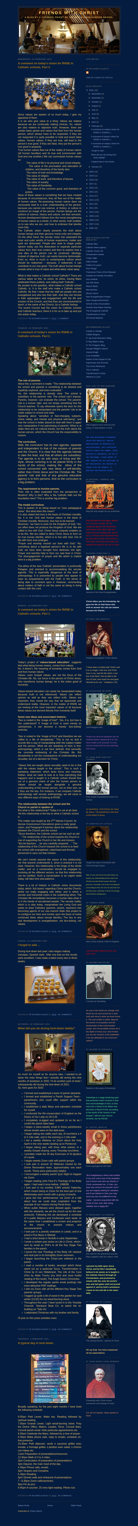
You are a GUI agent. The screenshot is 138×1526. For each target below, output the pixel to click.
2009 (91, 216)
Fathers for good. (93, 265)
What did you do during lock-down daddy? (46, 1028)
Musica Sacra (92, 293)
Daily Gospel (92, 261)
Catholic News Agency (96, 247)
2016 (91, 188)
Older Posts (76, 1505)
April (94, 122)
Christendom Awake (95, 254)
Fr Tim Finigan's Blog (95, 345)
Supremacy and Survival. (97, 363)
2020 (91, 172)
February (96, 126)
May (94, 118)
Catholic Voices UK (94, 251)
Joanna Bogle (92, 352)
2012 (91, 204)
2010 (91, 212)
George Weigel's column (97, 348)
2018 (91, 180)
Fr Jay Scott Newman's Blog (98, 338)
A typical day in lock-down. (36, 1343)
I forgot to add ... (29, 945)
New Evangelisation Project (98, 297)
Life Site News (92, 282)
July (94, 110)
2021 (91, 90)
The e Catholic (92, 370)
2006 (91, 228)
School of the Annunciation (98, 304)
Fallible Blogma (93, 334)
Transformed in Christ (95, 314)
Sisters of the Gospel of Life (98, 359)
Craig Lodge (91, 258)
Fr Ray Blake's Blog (95, 341)
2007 (91, 224)
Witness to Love (93, 377)
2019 (91, 176)
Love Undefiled (93, 356)
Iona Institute (92, 279)
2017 (91, 184)
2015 (91, 192)
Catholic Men (92, 244)
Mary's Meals (92, 286)
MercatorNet (91, 290)
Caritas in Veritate (94, 331)
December (96, 94)
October (95, 102)
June (94, 114)
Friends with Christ (69, 12)
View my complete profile (99, 78)
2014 (91, 196)
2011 (91, 208)
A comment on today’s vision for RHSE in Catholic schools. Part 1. (45, 611)
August (95, 106)
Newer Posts (23, 1505)
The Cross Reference (95, 366)
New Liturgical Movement (97, 300)
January (95, 167)
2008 (91, 220)
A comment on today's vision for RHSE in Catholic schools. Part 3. (45, 65)
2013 (91, 200)
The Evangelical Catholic (97, 311)
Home (50, 1505)
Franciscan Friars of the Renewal (101, 272)
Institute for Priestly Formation (99, 275)
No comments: (65, 596)
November (96, 98)
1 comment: (64, 318)
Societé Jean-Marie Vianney (98, 307)
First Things (91, 268)
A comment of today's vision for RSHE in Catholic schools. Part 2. (45, 334)
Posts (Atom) (36, 1511)
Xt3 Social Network (94, 318)
